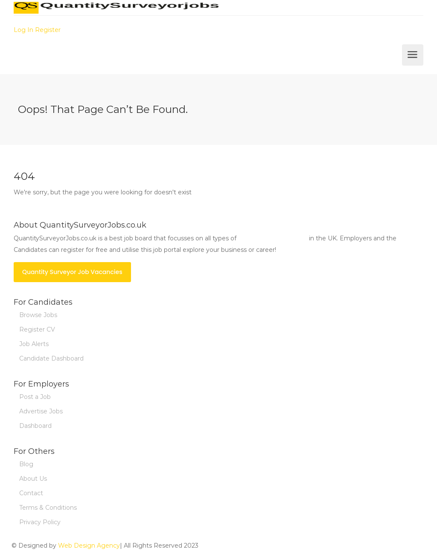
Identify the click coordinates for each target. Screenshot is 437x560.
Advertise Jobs (41, 411)
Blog (26, 464)
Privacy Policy (40, 522)
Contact (31, 493)
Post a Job (35, 397)
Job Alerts (34, 344)
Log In (23, 30)
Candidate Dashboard (51, 358)
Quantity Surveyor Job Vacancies (72, 272)
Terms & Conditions (48, 507)
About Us (33, 478)
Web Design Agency (89, 545)
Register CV (37, 329)
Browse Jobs (38, 315)
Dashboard (35, 426)
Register (48, 30)
